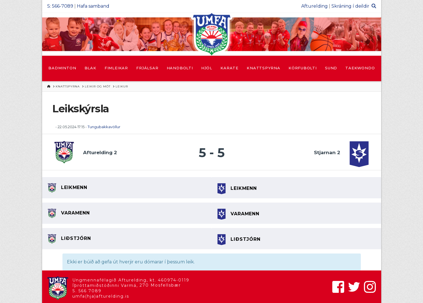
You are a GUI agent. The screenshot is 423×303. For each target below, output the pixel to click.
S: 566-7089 (60, 6)
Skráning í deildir (350, 6)
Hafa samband (93, 6)
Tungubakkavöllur (104, 126)
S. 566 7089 (86, 290)
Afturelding (314, 6)
